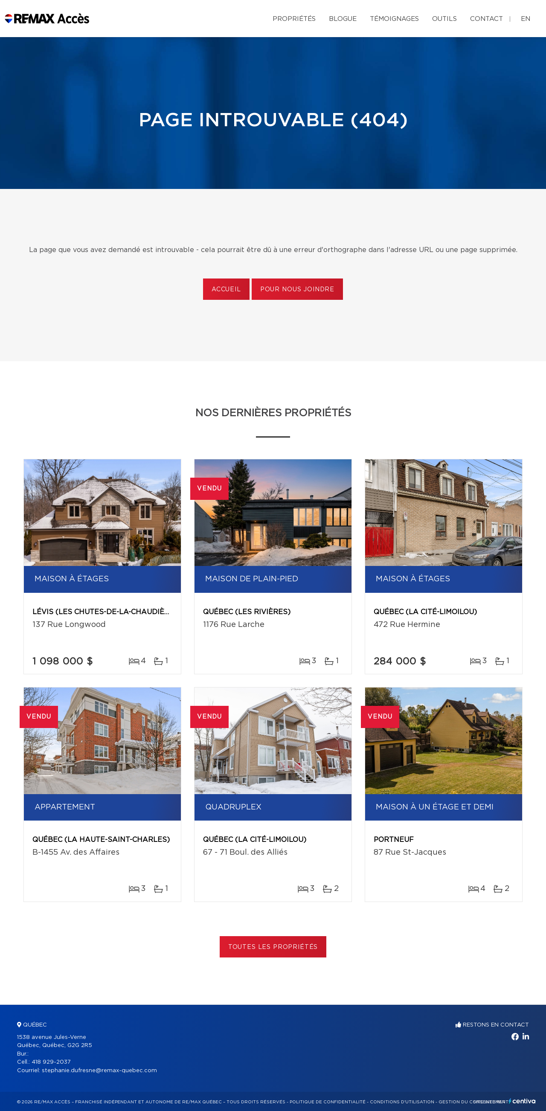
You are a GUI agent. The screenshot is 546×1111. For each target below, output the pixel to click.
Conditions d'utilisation (402, 1102)
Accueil (226, 290)
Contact (486, 19)
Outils (444, 19)
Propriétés (294, 19)
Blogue (343, 19)
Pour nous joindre (297, 290)
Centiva (522, 1101)
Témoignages (394, 19)
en (525, 19)
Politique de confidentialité (328, 1102)
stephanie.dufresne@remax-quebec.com (99, 1070)
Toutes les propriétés (273, 947)
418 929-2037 (51, 1062)
